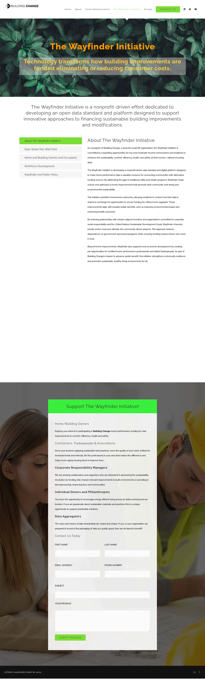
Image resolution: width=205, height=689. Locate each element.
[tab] (50, 140)
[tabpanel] (136, 202)
